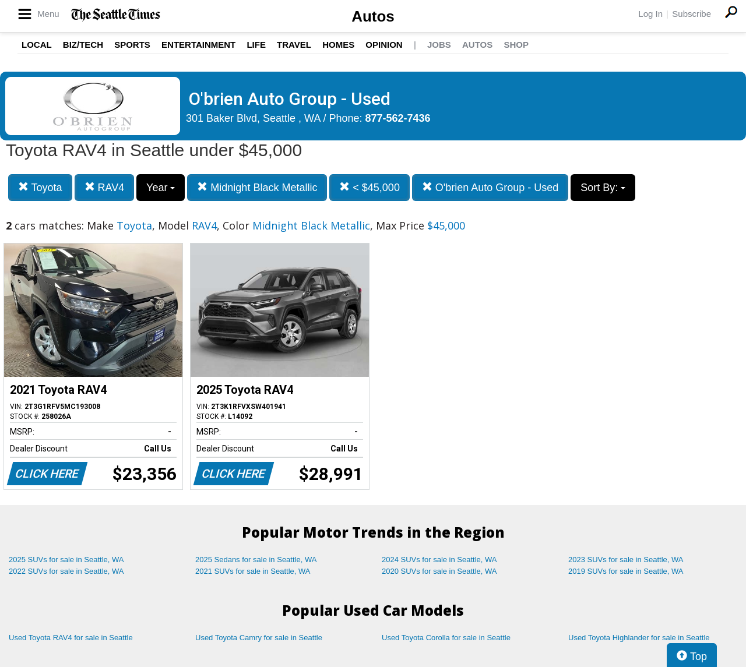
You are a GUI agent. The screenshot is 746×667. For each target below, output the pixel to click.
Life (256, 45)
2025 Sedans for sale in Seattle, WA (255, 559)
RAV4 (105, 187)
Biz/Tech (83, 45)
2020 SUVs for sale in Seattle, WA (439, 571)
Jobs (439, 45)
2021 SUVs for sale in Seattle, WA (253, 571)
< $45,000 (369, 187)
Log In (650, 14)
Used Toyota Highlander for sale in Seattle (639, 637)
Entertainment (198, 45)
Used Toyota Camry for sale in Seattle (258, 637)
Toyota (40, 187)
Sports (132, 45)
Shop (516, 45)
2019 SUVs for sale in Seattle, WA (626, 571)
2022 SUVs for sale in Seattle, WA (66, 571)
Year (160, 187)
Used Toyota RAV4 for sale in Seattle (71, 637)
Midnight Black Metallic (257, 187)
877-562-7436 (398, 118)
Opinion (383, 45)
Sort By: (602, 187)
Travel (294, 45)
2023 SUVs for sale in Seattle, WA (626, 559)
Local (37, 45)
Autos (373, 16)
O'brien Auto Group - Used (490, 187)
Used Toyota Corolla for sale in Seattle (446, 637)
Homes (338, 45)
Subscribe (691, 14)
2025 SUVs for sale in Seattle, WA (66, 559)
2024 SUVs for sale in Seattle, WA (439, 559)
